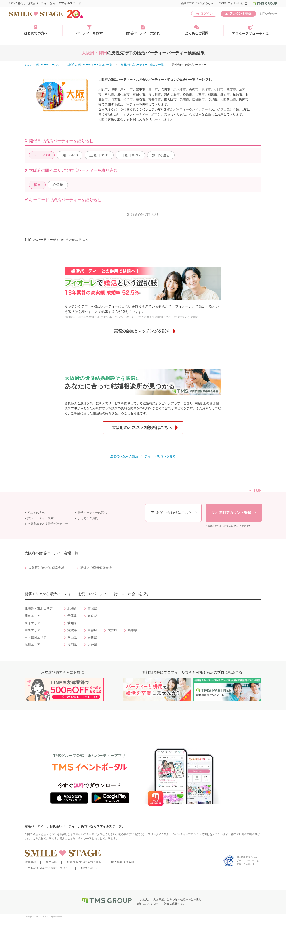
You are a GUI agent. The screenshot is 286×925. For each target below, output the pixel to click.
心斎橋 (58, 185)
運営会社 (30, 862)
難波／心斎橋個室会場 (96, 567)
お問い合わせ (268, 13)
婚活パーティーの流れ (143, 30)
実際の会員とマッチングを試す (142, 331)
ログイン (206, 13)
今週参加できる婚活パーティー (47, 523)
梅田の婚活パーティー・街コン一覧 (142, 64)
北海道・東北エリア (39, 608)
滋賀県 (72, 630)
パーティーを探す (89, 30)
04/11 (99, 155)
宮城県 (92, 608)
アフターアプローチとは (250, 30)
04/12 (130, 155)
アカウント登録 (240, 13)
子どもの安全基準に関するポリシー (48, 868)
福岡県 (72, 644)
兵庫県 (132, 630)
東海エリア (32, 623)
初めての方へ (36, 512)
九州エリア (32, 644)
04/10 (69, 155)
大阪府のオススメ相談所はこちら (142, 427)
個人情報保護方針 (122, 862)
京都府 (92, 630)
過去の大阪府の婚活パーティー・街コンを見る (143, 456)
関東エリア (32, 615)
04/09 (42, 155)
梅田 (37, 185)
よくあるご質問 (196, 30)
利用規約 (51, 862)
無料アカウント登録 (235, 512)
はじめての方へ (36, 30)
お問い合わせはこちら (174, 512)
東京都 (92, 615)
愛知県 (72, 623)
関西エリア (32, 630)
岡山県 (72, 637)
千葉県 (72, 615)
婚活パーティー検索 (40, 518)
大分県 (92, 644)
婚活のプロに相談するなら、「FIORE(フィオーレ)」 (214, 3)
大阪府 (112, 630)
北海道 (72, 608)
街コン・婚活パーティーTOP (42, 64)
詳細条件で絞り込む (145, 214)
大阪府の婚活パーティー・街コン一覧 (90, 64)
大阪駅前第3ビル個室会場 (46, 567)
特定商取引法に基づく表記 (84, 862)
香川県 (92, 637)
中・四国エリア (35, 637)
